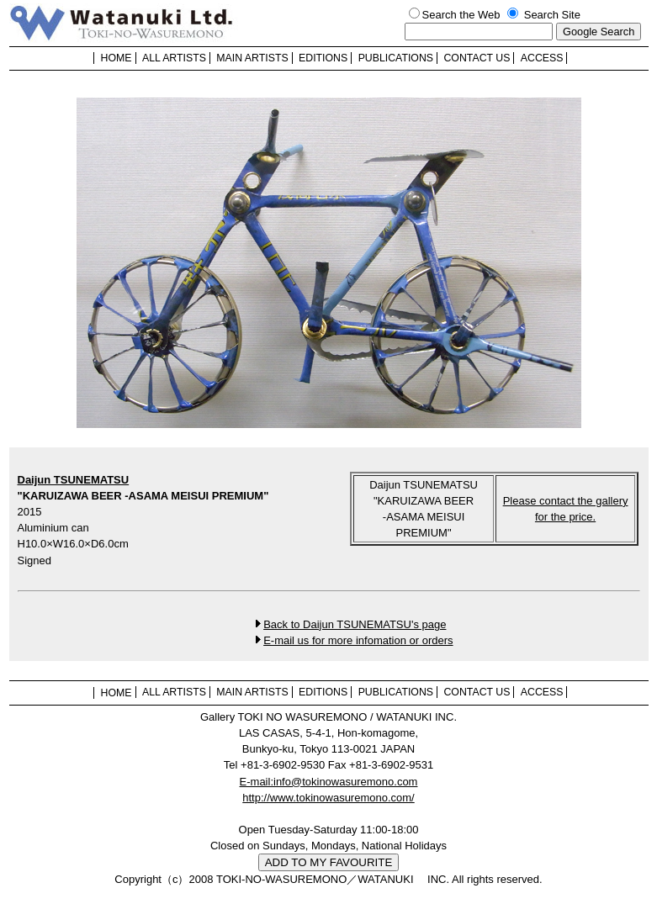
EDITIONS (323, 58)
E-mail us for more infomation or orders (358, 640)
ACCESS (542, 58)
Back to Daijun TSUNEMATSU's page (354, 624)
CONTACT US (476, 58)
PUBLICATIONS (395, 58)
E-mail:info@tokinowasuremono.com (329, 781)
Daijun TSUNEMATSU (74, 479)
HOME (116, 58)
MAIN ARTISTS (252, 58)
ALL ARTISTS (174, 58)
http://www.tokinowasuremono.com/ (328, 797)
